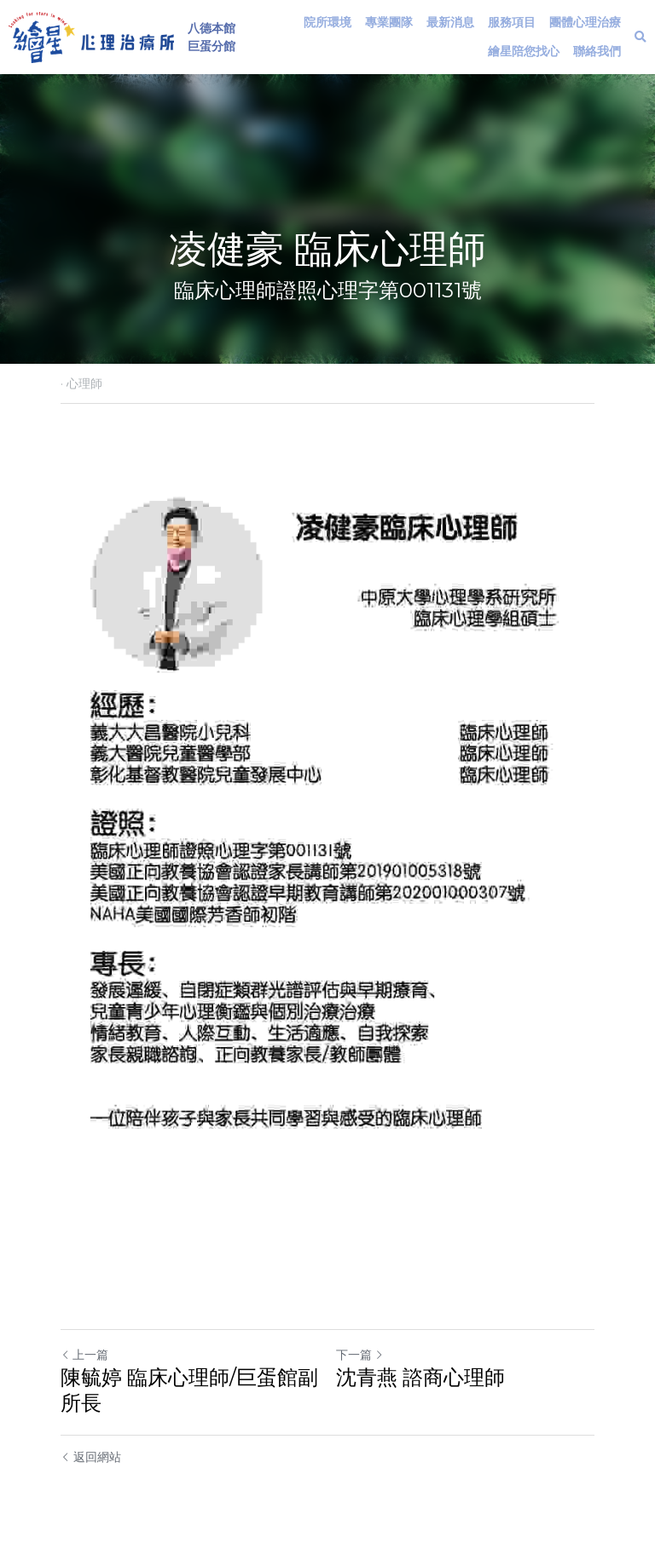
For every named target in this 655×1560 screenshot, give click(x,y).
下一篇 (360, 1354)
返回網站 (91, 1457)
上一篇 (84, 1354)
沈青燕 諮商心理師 (420, 1377)
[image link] (91, 35)
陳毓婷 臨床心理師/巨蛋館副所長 (189, 1390)
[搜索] (640, 37)
